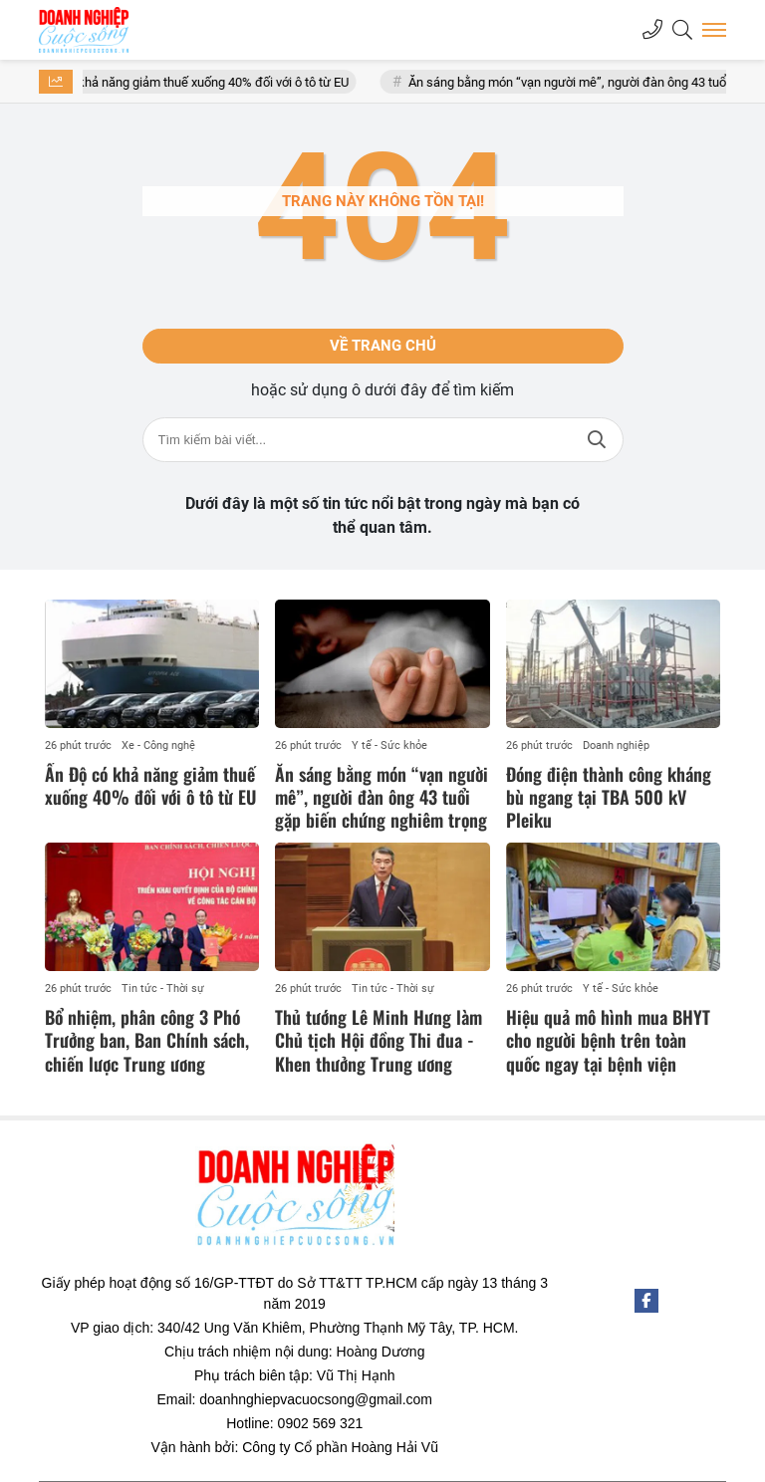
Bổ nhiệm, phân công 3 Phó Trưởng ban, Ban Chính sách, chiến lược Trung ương (147, 1040)
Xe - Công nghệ (158, 745)
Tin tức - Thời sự (163, 988)
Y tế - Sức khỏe (389, 745)
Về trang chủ (383, 346)
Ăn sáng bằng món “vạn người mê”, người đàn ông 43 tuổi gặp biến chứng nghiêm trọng (381, 797)
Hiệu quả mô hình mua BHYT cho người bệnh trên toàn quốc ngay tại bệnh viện (608, 1040)
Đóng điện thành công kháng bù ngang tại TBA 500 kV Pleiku (608, 797)
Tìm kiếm (597, 439)
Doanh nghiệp (616, 745)
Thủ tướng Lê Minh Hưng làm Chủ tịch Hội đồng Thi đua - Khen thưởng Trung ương (378, 1040)
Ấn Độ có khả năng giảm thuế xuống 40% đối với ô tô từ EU (200, 82)
